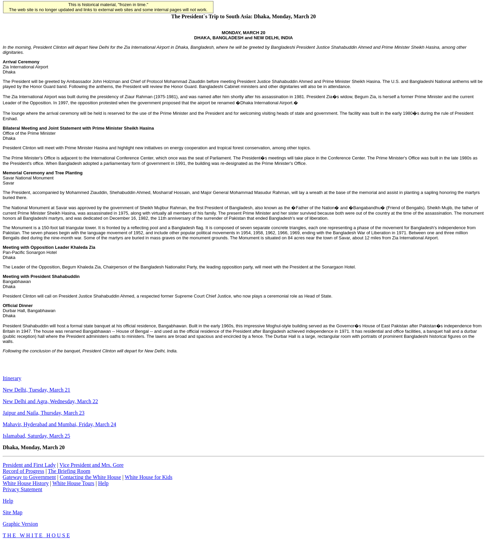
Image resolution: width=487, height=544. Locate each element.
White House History (26, 483)
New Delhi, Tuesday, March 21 (36, 390)
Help (103, 483)
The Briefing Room (69, 471)
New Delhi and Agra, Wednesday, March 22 (50, 401)
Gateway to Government (29, 477)
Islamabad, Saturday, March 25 (36, 436)
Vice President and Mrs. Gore (92, 465)
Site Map (12, 512)
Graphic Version (20, 524)
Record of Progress (23, 471)
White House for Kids (148, 477)
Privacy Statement (22, 489)
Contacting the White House (90, 477)
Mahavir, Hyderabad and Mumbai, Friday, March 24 (59, 424)
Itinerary (12, 378)
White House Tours (73, 483)
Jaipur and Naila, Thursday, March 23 (44, 413)
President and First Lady (29, 465)
